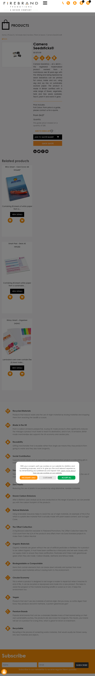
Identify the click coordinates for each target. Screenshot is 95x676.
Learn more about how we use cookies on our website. (54, 471)
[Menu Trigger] (45, 2)
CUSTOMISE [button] (47, 477)
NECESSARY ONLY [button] (28, 477)
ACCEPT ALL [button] (66, 477)
